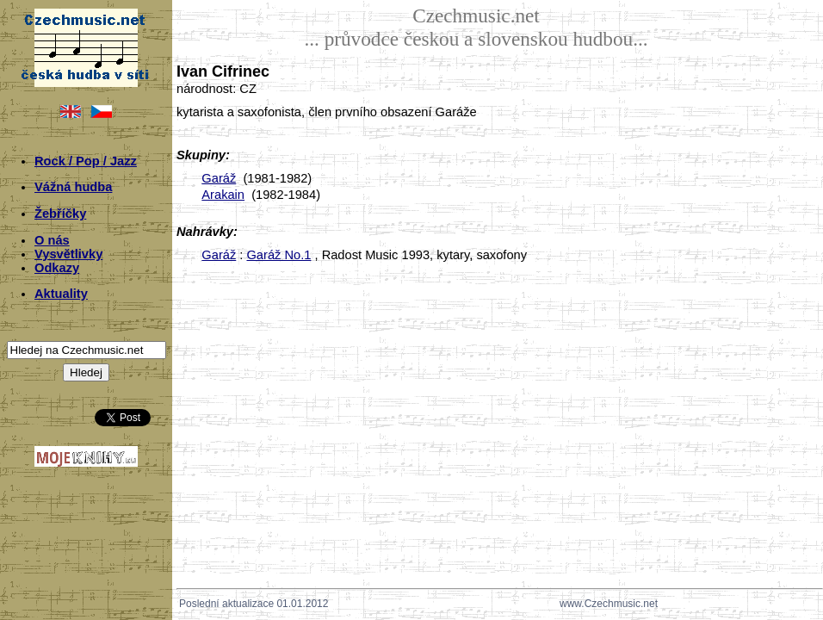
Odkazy (56, 268)
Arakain (222, 195)
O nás (52, 240)
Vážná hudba (73, 187)
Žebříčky (60, 213)
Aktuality (61, 294)
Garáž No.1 (278, 255)
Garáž (218, 178)
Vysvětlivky (68, 254)
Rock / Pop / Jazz (85, 161)
